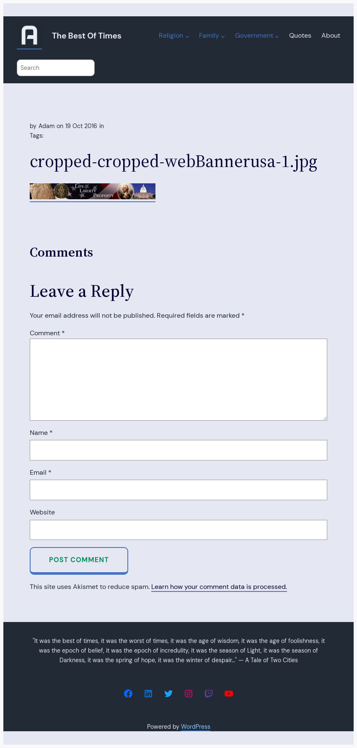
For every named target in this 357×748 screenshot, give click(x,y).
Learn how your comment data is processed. (219, 586)
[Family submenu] (223, 36)
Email (41, 472)
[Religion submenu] (187, 36)
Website (42, 512)
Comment (47, 333)
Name (41, 432)
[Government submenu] (277, 36)
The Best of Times (87, 36)
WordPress (195, 726)
